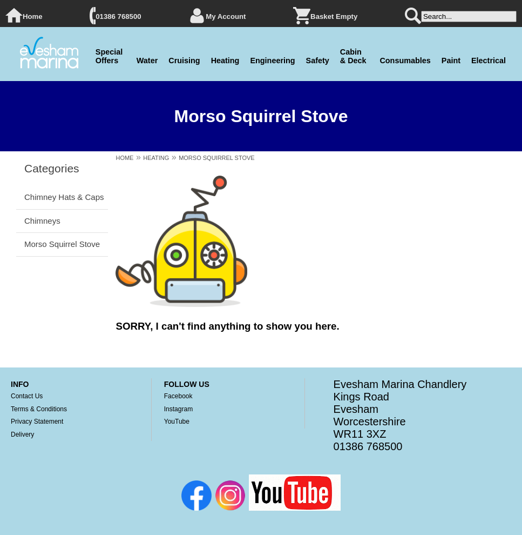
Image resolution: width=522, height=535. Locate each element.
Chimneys (42, 220)
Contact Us (27, 396)
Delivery (22, 434)
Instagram (178, 409)
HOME (124, 158)
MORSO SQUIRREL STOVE (217, 158)
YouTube (176, 421)
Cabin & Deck (353, 56)
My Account (226, 16)
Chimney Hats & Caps (64, 197)
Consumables (404, 60)
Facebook (178, 396)
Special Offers (109, 56)
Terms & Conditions (39, 409)
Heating (225, 60)
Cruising (184, 60)
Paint (451, 60)
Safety (317, 60)
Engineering (272, 60)
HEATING (156, 158)
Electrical (488, 60)
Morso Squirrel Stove (62, 244)
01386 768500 (118, 16)
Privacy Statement (37, 421)
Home (33, 16)
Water (147, 60)
